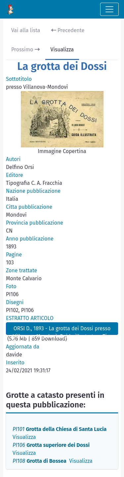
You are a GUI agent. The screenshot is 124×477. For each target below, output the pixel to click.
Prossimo (25, 49)
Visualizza (62, 49)
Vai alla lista (25, 30)
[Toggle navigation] (109, 9)
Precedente (68, 30)
